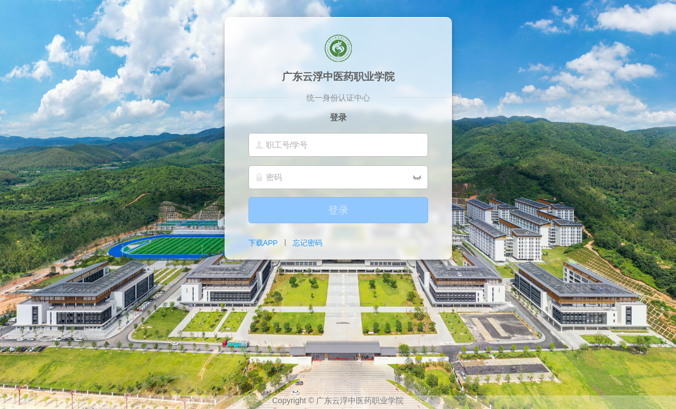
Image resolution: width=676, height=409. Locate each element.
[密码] (338, 177)
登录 (338, 210)
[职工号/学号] (338, 144)
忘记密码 (307, 243)
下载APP (263, 243)
